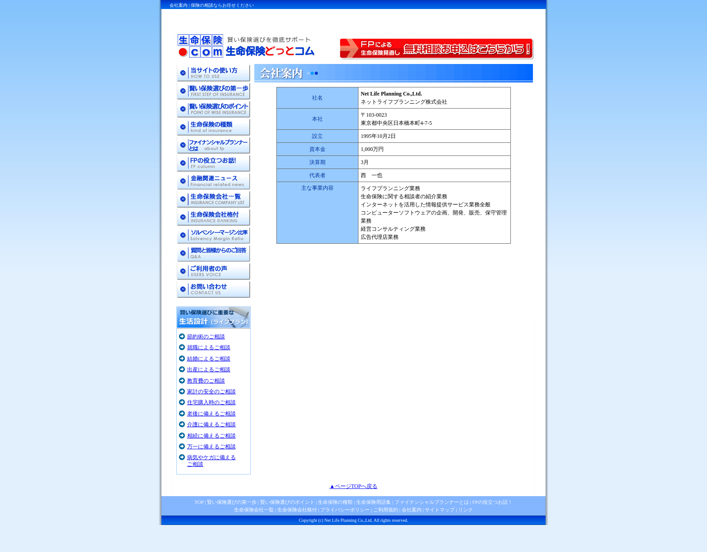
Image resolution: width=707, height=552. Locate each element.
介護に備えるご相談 (211, 424)
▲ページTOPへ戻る (353, 486)
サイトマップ (439, 509)
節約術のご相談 (206, 336)
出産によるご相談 (208, 369)
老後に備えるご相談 (211, 414)
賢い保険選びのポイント (287, 502)
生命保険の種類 (335, 502)
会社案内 (412, 509)
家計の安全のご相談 (211, 391)
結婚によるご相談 (208, 359)
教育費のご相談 (206, 381)
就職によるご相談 (208, 347)
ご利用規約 (385, 509)
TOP (198, 502)
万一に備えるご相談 (211, 446)
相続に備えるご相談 (211, 436)
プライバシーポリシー (345, 509)
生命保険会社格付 (297, 509)
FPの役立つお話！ (492, 502)
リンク (465, 509)
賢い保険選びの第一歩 (232, 502)
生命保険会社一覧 (254, 509)
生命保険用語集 (373, 502)
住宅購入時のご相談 (211, 402)
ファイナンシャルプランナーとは (432, 502)
